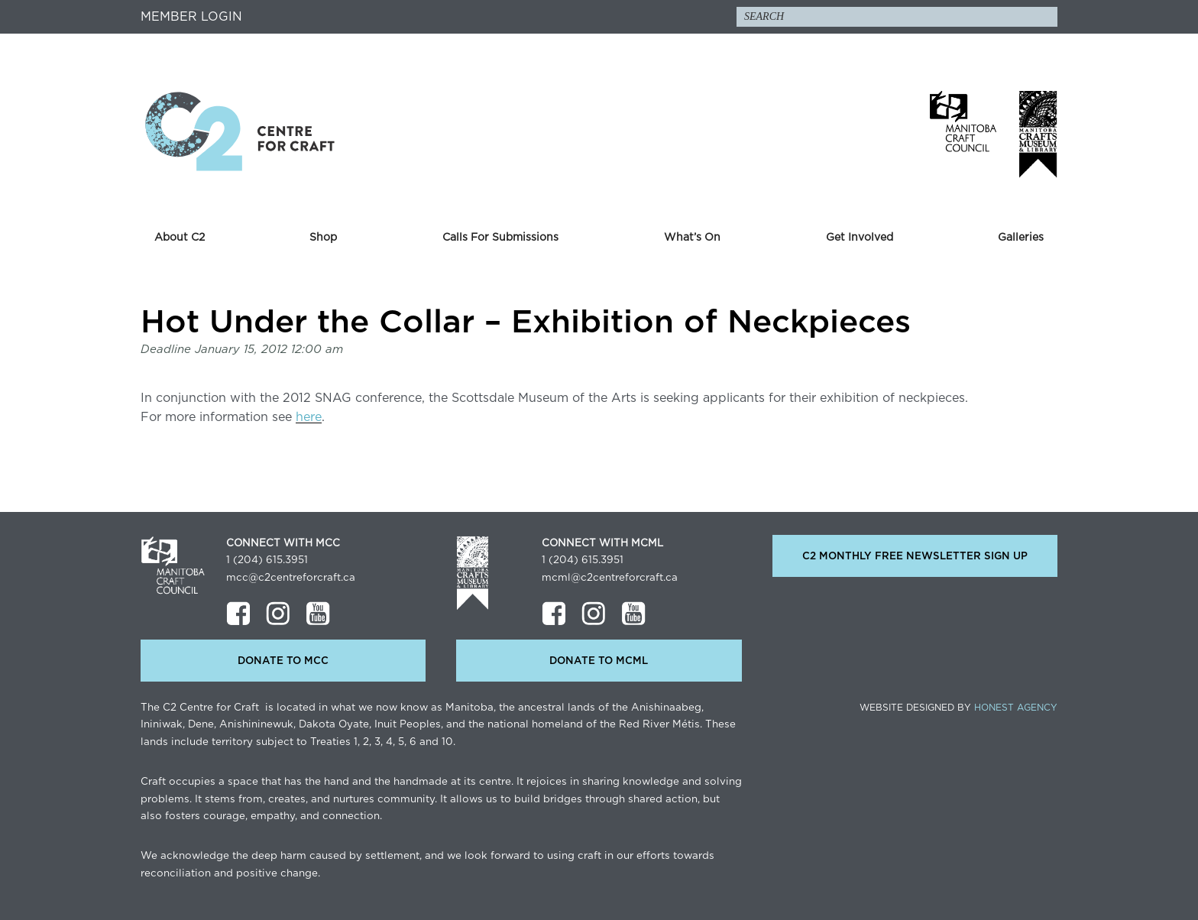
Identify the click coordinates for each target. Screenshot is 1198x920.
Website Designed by (958, 707)
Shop (323, 237)
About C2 (179, 237)
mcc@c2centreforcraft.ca (290, 577)
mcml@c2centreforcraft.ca (610, 577)
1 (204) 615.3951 (267, 560)
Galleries (1021, 237)
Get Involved (859, 237)
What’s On (692, 237)
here (309, 417)
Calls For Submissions (500, 237)
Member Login (191, 17)
